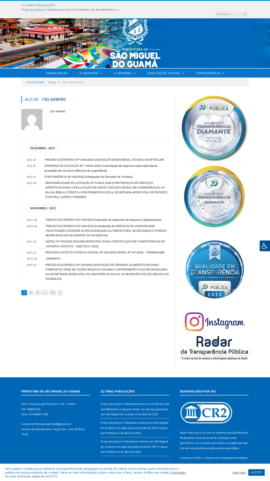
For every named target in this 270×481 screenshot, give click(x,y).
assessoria (209, 429)
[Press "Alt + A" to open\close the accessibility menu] (265, 245)
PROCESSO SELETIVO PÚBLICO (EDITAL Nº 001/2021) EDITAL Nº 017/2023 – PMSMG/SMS (105, 244)
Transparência (208, 64)
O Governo (123, 64)
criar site (205, 424)
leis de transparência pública (198, 439)
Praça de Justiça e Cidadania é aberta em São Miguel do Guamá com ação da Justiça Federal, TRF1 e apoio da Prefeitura (134, 419)
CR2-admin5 (57, 103)
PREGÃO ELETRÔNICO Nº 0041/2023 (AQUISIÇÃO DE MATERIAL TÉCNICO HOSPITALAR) (104, 151)
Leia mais (178, 472)
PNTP (197, 449)
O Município (89, 64)
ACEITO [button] (256, 472)
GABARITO (53, 250)
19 (52, 284)
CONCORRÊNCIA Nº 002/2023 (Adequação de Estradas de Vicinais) (88, 168)
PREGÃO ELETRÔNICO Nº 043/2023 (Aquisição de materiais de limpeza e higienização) (103, 211)
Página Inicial (57, 64)
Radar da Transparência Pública (226, 449)
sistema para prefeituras (232, 424)
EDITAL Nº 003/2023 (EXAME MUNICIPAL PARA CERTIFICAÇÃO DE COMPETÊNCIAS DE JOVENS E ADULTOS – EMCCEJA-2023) (105, 235)
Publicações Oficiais (163, 64)
